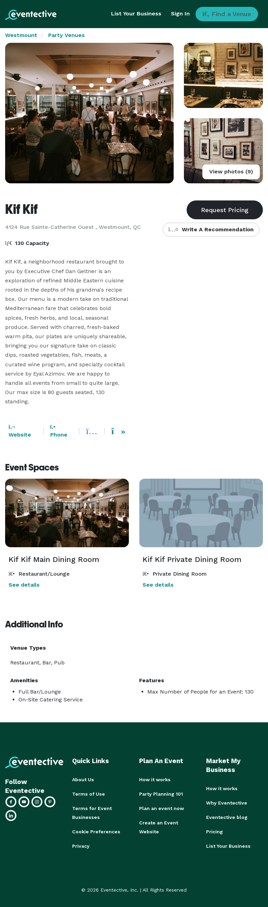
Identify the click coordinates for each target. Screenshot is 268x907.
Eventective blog (226, 817)
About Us (83, 779)
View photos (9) (231, 171)
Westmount (21, 35)
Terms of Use (88, 794)
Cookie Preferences (96, 831)
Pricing (214, 831)
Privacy (81, 846)
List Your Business (136, 13)
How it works (155, 779)
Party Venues (66, 35)
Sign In (180, 13)
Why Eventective (226, 803)
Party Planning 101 (161, 794)
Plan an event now (161, 808)
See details (24, 584)
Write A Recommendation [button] (211, 229)
